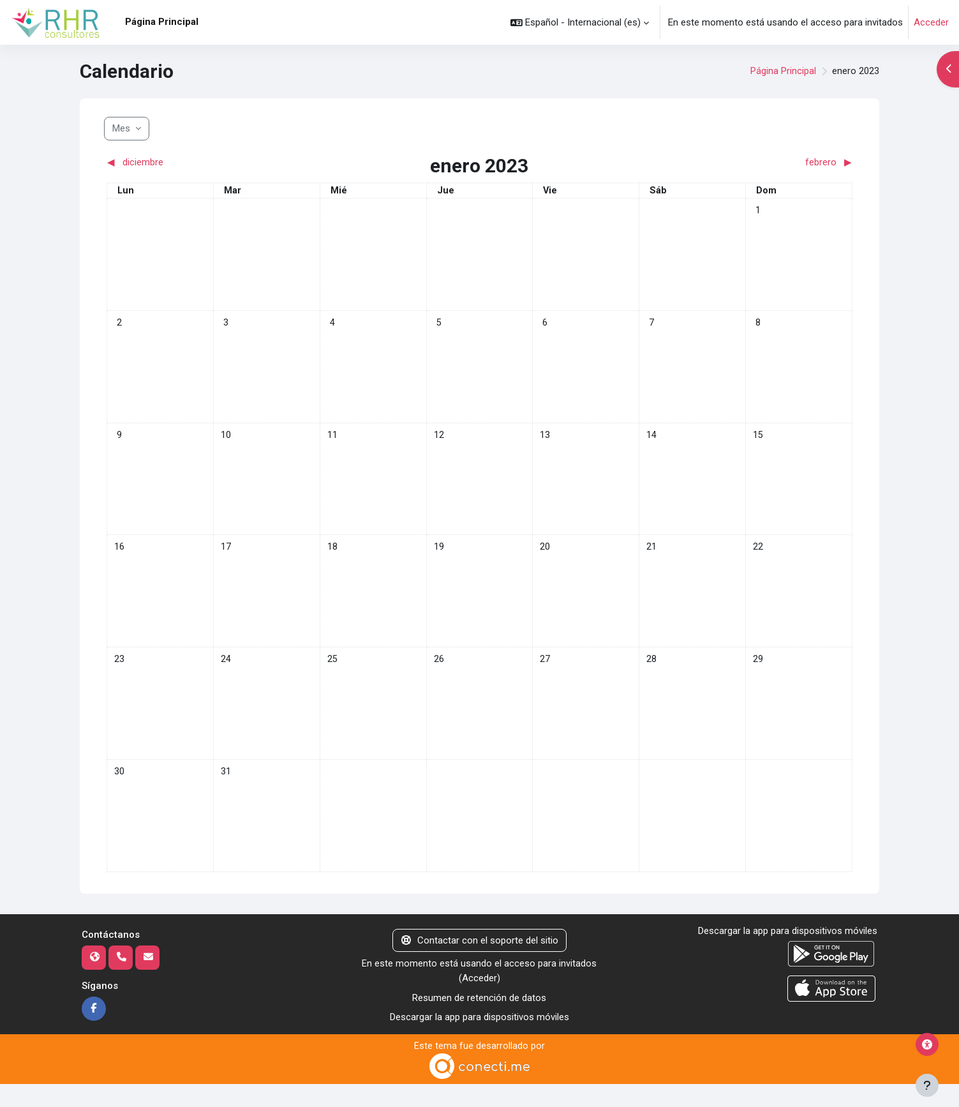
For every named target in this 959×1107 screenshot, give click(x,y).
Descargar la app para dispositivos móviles (479, 1040)
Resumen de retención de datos (479, 1021)
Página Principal (783, 71)
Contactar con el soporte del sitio (480, 962)
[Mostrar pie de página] (927, 1085)
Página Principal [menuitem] (161, 21)
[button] (579, 22)
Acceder (931, 22)
